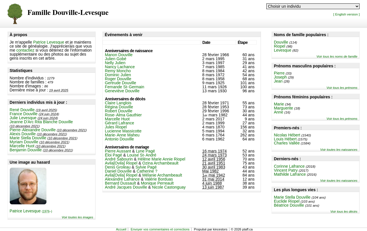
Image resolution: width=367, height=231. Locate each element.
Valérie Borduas (159, 179)
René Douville (22, 109)
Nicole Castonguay (169, 187)
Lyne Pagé (145, 151)
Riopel (279, 46)
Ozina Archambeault (160, 163)
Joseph (280, 77)
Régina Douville (119, 107)
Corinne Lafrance (289, 166)
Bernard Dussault (120, 183)
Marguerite (283, 108)
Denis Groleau (118, 167)
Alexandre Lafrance (122, 179)
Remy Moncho (118, 70)
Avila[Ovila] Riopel (121, 163)
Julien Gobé (115, 58)
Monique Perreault (157, 183)
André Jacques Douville (126, 187)
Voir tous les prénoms (342, 87)
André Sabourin (119, 159)
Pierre (279, 73)
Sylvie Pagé (146, 167)
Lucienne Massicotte (123, 131)
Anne (278, 112)
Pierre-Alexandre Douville (33, 130)
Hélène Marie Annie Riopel (161, 159)
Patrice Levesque (48, 42)
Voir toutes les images (77, 217)
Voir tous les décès (343, 211)
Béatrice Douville (289, 205)
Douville (281, 42)
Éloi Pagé (113, 155)
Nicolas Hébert (287, 135)
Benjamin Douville (26, 150)
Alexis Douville (23, 134)
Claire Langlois (118, 103)
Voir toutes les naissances (339, 149)
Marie (279, 104)
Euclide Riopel (287, 201)
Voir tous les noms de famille (337, 56)
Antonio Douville (119, 139)
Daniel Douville (118, 171)
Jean (278, 81)
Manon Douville (119, 54)
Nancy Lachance (120, 66)
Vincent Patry (286, 170)
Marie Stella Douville (28, 138)
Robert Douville (118, 111)
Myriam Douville (24, 142)
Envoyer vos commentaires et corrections (160, 229)
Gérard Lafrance (119, 123)
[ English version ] (346, 14)
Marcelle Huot (22, 146)
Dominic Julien (118, 75)
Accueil (121, 229)
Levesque (282, 50)
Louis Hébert (285, 139)
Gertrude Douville (120, 83)
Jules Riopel (116, 127)
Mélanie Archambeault (162, 175)
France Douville (24, 113)
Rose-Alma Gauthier (123, 115)
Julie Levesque (23, 118)
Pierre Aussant (118, 151)
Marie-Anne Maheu (122, 135)
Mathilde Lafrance (290, 174)
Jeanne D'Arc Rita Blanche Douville (41, 122)
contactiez (25, 50)
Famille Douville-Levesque (68, 12)
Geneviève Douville (122, 91)
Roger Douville (118, 79)
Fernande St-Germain (124, 87)
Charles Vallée (287, 143)
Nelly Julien (115, 62)
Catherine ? (146, 171)
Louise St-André (141, 155)
